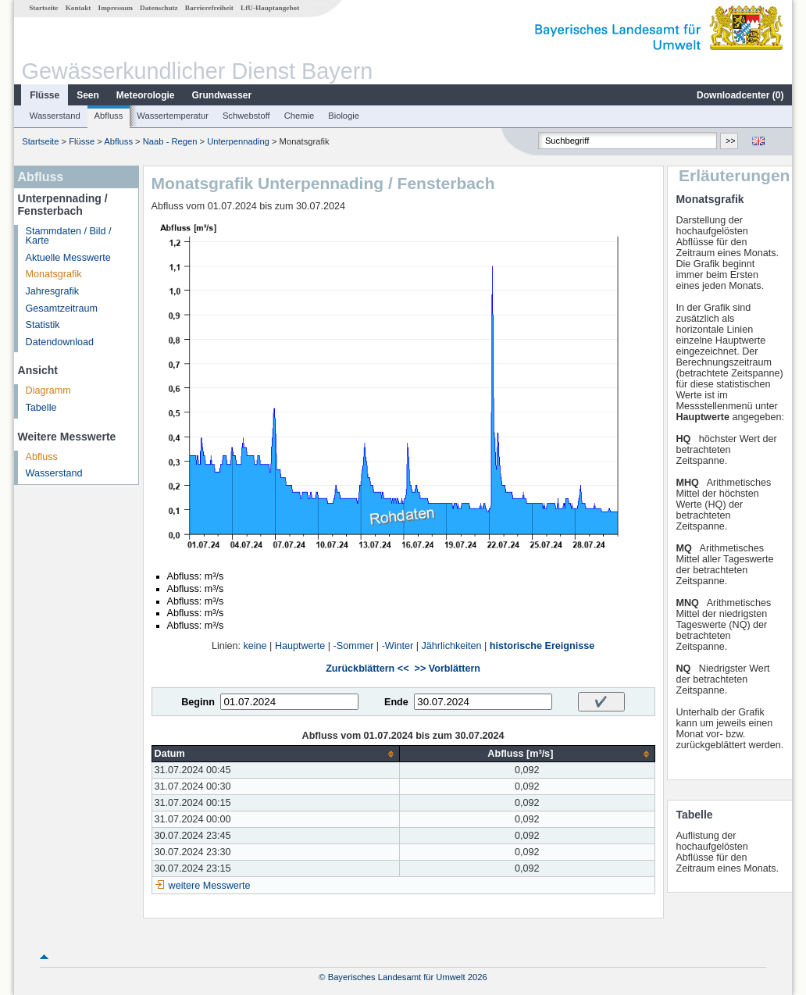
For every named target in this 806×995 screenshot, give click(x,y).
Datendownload (60, 342)
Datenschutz (159, 8)
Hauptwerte (300, 645)
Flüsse (44, 95)
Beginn (198, 702)
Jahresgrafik (53, 291)
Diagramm (48, 390)
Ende (396, 702)
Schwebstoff (246, 115)
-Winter (398, 645)
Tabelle (41, 407)
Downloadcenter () (740, 95)
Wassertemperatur (173, 115)
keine (255, 645)
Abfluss (109, 115)
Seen (88, 95)
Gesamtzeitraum (62, 308)
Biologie (343, 115)
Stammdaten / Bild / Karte (69, 236)
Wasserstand (55, 115)
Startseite (43, 8)
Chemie (299, 115)
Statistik (43, 324)
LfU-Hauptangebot (270, 8)
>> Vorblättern (447, 668)
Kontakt (78, 8)
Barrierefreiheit (209, 8)
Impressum (115, 8)
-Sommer (353, 645)
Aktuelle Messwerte (68, 257)
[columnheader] (276, 754)
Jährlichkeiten (452, 645)
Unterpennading (238, 141)
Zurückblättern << (367, 668)
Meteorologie (145, 95)
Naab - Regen (170, 141)
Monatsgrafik (54, 274)
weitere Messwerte (210, 885)
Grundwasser (222, 95)
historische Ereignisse (542, 645)
